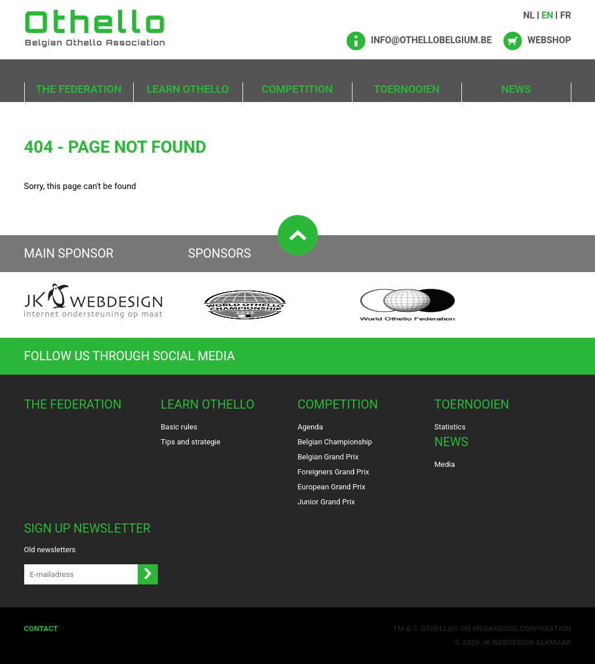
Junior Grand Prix (326, 501)
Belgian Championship (335, 441)
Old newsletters (50, 549)
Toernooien (406, 89)
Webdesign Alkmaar (531, 642)
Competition (297, 89)
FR (565, 15)
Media (444, 464)
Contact (41, 628)
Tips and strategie (191, 441)
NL (529, 15)
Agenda (310, 426)
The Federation (79, 89)
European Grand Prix (332, 486)
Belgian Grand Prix (328, 456)
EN (547, 15)
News (516, 89)
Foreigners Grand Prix (334, 471)
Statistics (449, 426)
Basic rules (179, 426)
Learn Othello (188, 89)
